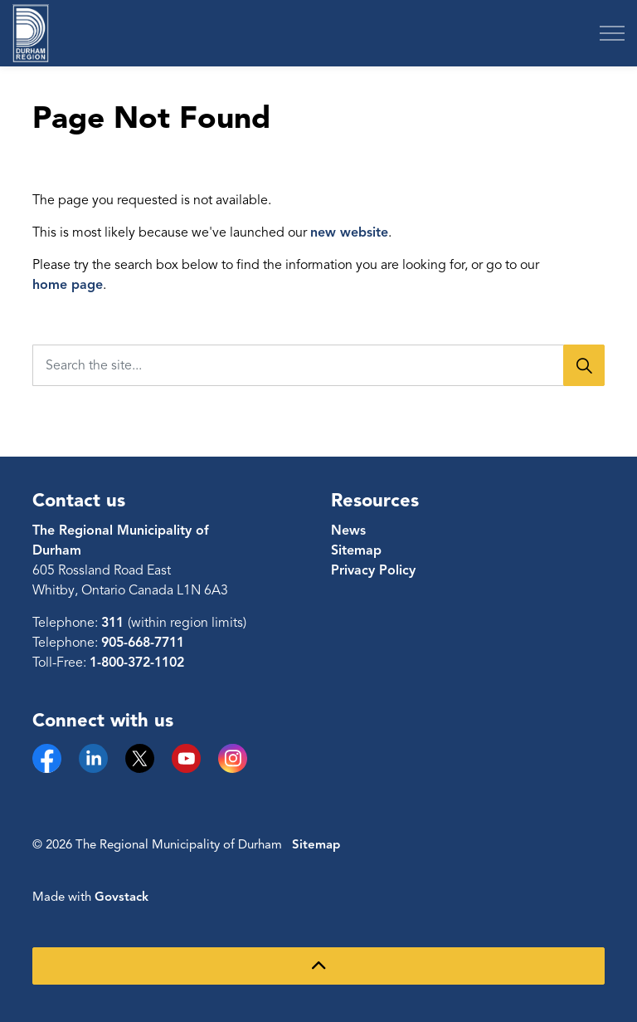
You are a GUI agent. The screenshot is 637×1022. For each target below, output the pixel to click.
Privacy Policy (373, 570)
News (348, 530)
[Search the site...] (318, 365)
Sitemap (356, 550)
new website (349, 232)
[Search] (584, 365)
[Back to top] (318, 966)
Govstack (121, 896)
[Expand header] (612, 33)
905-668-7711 (142, 642)
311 (114, 622)
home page (67, 284)
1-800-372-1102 (137, 662)
